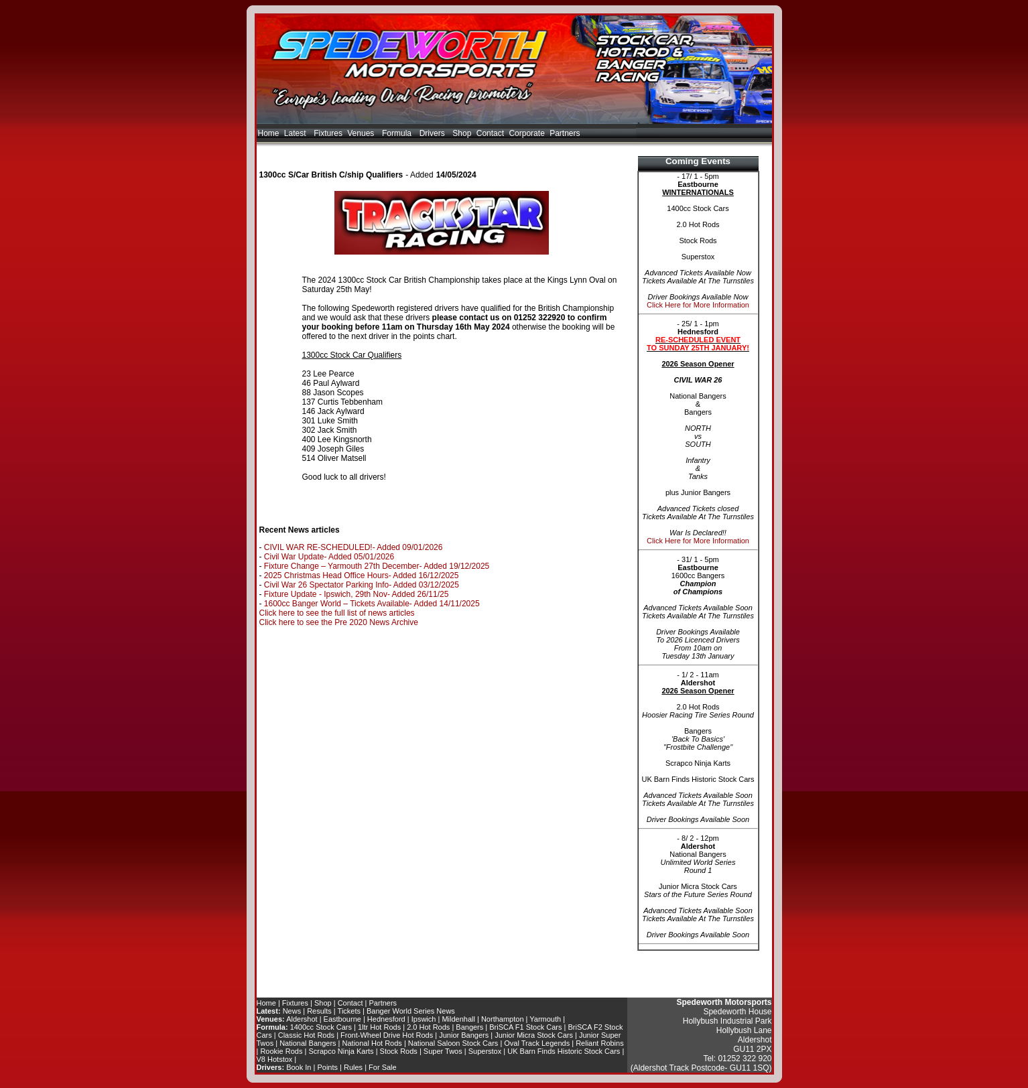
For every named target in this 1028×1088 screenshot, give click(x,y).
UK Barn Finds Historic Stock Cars (563, 1051)
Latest (296, 133)
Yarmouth (545, 1019)
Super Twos (443, 1051)
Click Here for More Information (698, 305)
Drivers (434, 133)
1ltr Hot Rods (379, 1027)
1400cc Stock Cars (321, 1027)
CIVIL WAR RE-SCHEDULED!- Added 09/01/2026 (353, 547)
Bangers (469, 1027)
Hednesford (386, 1019)
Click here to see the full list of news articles (337, 613)
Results (319, 1011)
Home (268, 133)
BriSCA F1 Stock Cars (525, 1027)
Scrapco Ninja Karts (340, 1051)
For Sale (383, 1067)
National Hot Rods (372, 1043)
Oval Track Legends (537, 1043)
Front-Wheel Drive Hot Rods (386, 1035)
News (292, 1011)
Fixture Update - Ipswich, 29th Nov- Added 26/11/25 (356, 594)
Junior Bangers (464, 1035)
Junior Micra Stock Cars (534, 1035)
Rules (353, 1067)
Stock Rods (398, 1051)
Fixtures (328, 133)
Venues (362, 133)
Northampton (502, 1019)
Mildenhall (458, 1019)
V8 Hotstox (275, 1059)
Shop (461, 133)
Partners (565, 133)
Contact (490, 133)
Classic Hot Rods (306, 1035)
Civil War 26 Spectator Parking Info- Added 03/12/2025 (361, 585)
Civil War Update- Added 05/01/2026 (329, 556)
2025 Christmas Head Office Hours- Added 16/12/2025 (361, 575)
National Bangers (307, 1043)
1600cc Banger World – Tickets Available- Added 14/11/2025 (372, 603)
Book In (298, 1067)
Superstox (485, 1051)
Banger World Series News (411, 1011)
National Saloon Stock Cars (453, 1043)
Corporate (526, 133)
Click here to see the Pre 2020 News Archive (338, 622)
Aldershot (301, 1019)
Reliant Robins (600, 1043)
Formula (398, 133)
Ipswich (423, 1019)
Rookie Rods (281, 1051)
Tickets (349, 1011)
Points (327, 1067)
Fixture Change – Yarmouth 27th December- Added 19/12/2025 (376, 566)
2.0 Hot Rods (428, 1027)
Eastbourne (342, 1019)
